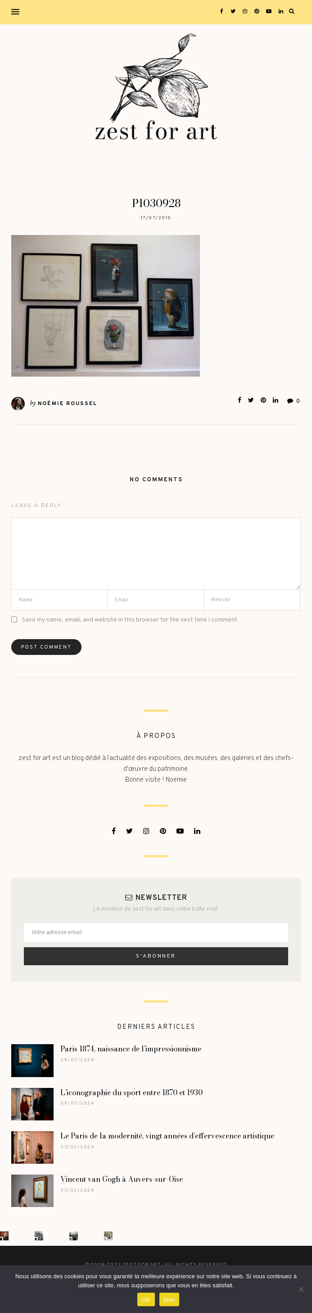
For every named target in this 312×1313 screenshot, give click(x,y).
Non (169, 1299)
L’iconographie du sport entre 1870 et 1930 (131, 1092)
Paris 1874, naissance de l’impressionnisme (130, 1048)
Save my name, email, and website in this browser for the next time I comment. (130, 620)
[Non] (300, 1289)
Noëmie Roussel (67, 403)
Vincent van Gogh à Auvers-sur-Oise (121, 1179)
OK (146, 1299)
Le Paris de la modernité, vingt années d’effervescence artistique (168, 1135)
